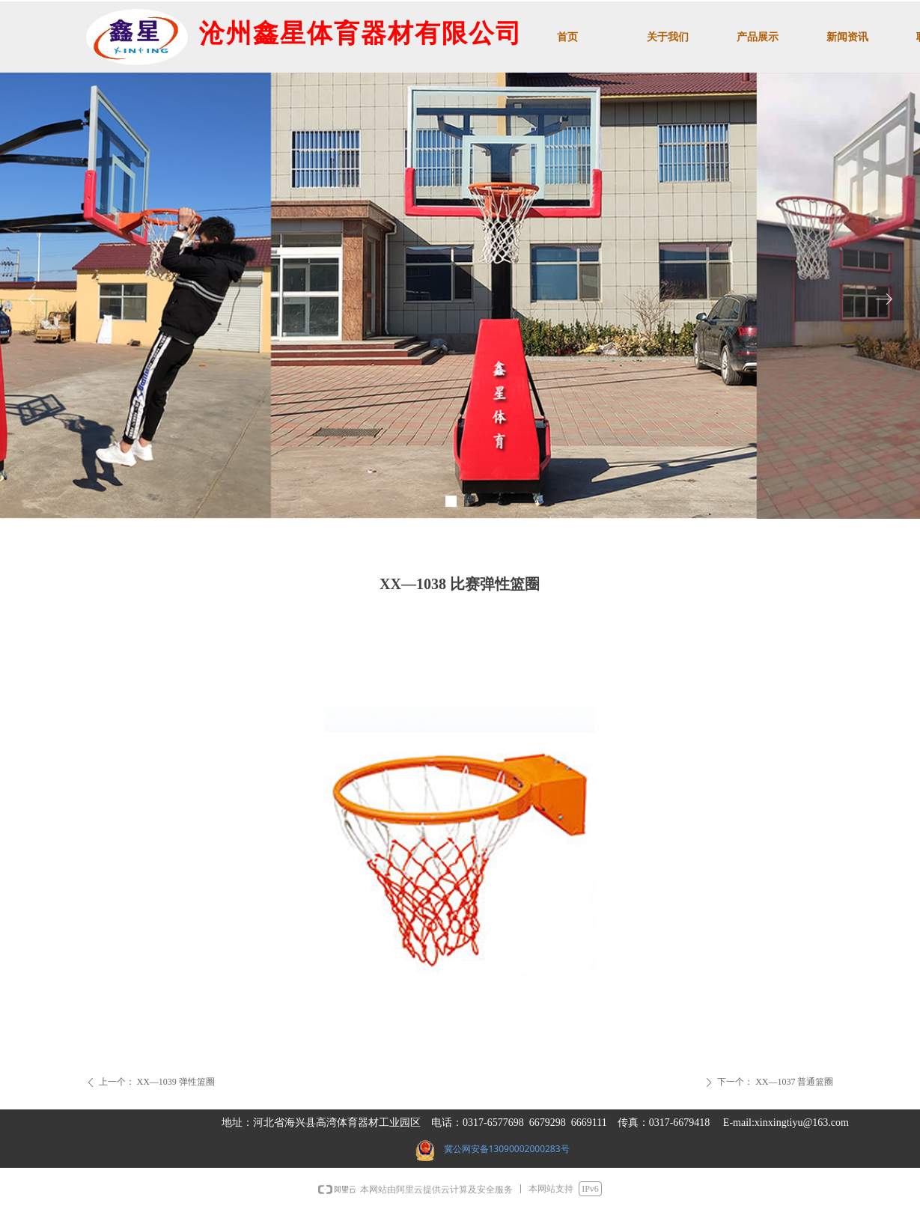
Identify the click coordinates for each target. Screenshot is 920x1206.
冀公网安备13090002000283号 (507, 1148)
